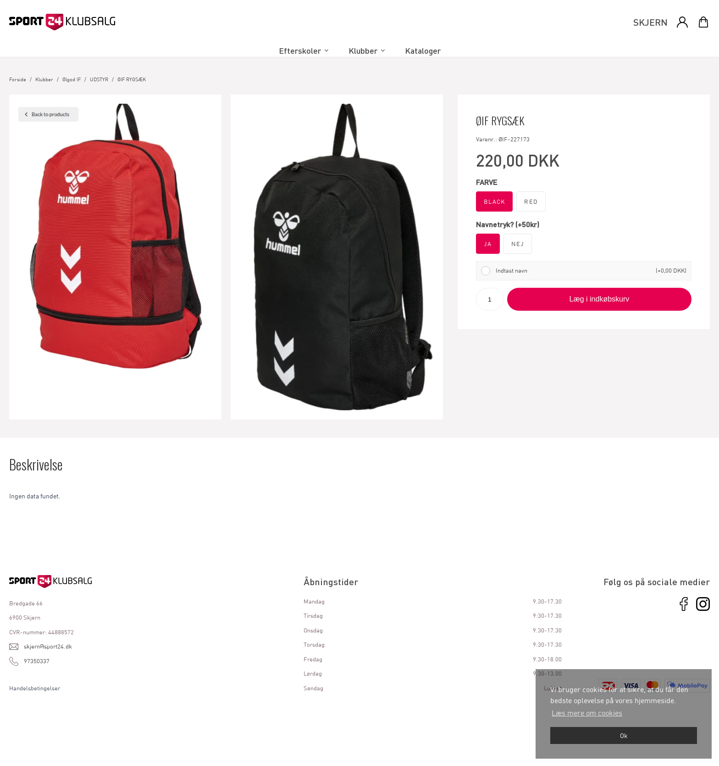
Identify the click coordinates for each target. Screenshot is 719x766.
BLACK (494, 201)
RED (531, 201)
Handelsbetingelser (34, 688)
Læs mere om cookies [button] (587, 712)
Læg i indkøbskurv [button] (600, 299)
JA (488, 243)
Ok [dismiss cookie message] (624, 735)
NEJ (518, 243)
